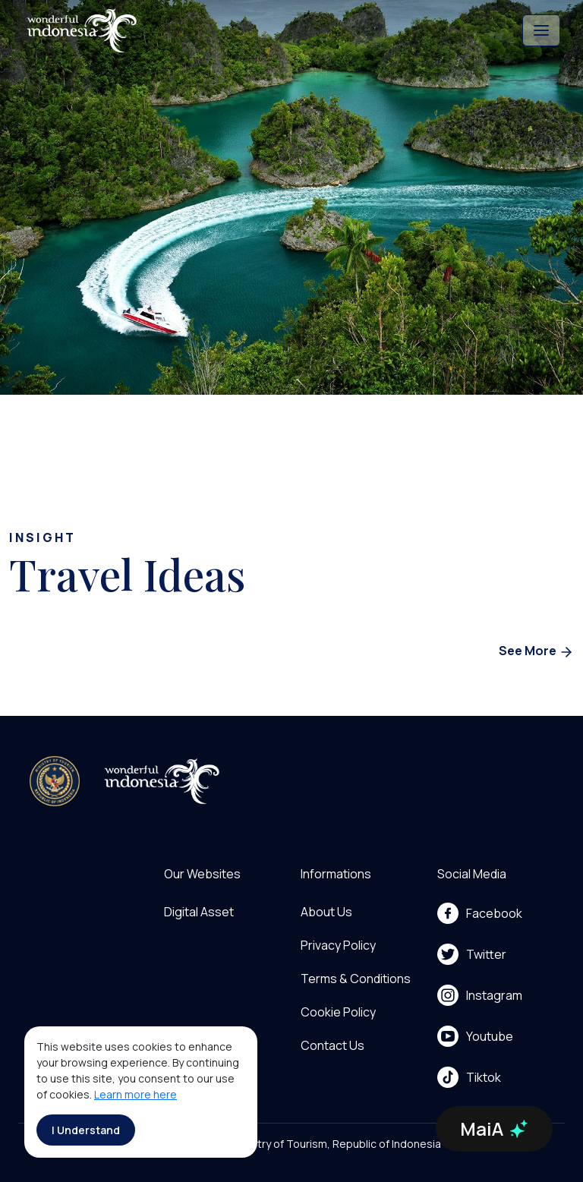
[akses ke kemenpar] (54, 781)
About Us (326, 911)
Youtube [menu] (475, 1036)
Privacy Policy (338, 945)
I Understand (86, 1130)
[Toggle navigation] (541, 30)
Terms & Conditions (356, 978)
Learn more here (135, 1094)
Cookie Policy (338, 1012)
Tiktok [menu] (469, 1077)
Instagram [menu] (479, 995)
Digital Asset (199, 911)
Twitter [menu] (471, 954)
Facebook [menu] (479, 913)
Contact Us (332, 1045)
